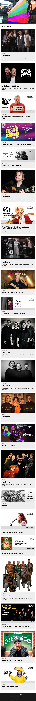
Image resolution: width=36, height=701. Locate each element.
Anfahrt (15, 694)
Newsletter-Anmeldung (18, 697)
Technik (20, 694)
